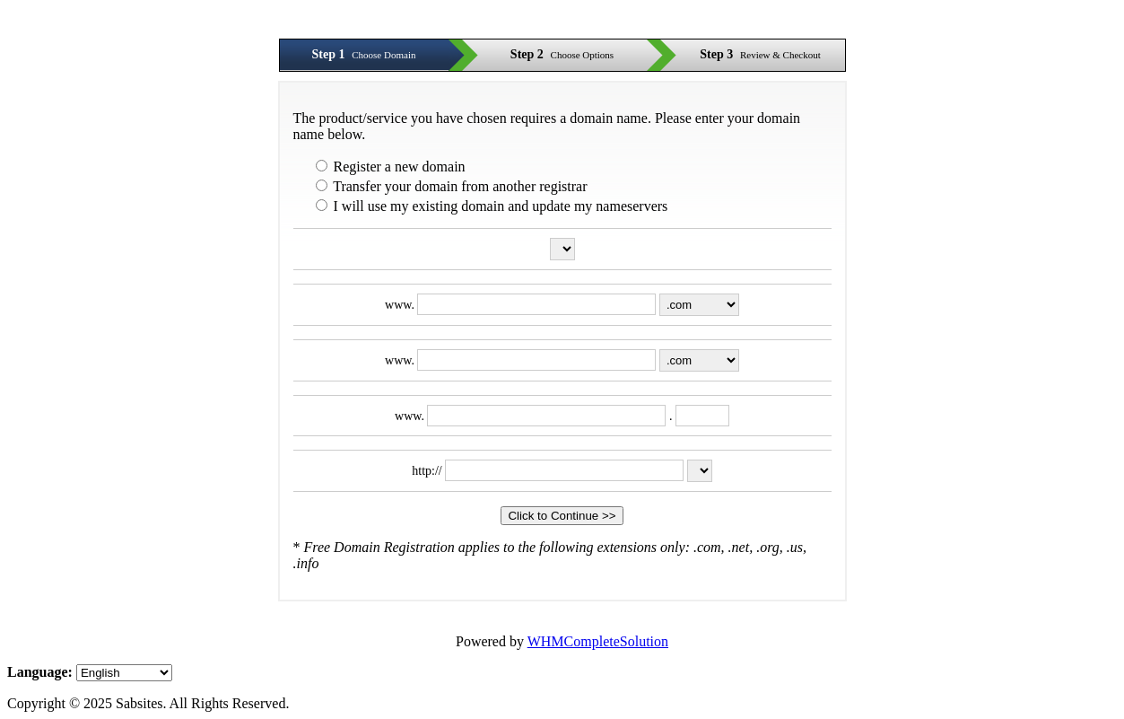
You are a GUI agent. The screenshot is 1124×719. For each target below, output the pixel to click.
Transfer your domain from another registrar (452, 186)
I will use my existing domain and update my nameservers (492, 206)
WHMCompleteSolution (597, 641)
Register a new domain (391, 166)
